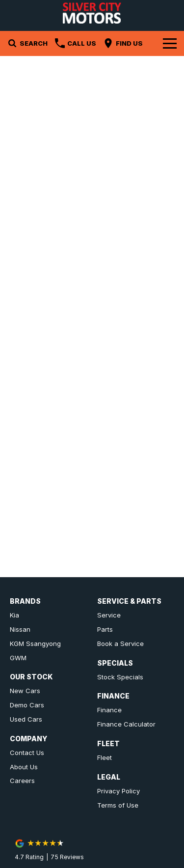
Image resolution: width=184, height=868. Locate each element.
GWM (18, 658)
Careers (22, 780)
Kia (14, 615)
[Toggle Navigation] (170, 43)
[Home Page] (92, 13)
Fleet (104, 757)
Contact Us (27, 752)
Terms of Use (117, 805)
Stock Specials (120, 677)
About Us (24, 767)
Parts (105, 629)
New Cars (25, 691)
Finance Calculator (126, 724)
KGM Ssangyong (35, 643)
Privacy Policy (118, 791)
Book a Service (120, 643)
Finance (109, 710)
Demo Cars (27, 705)
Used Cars (26, 719)
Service (109, 615)
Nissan (20, 629)
